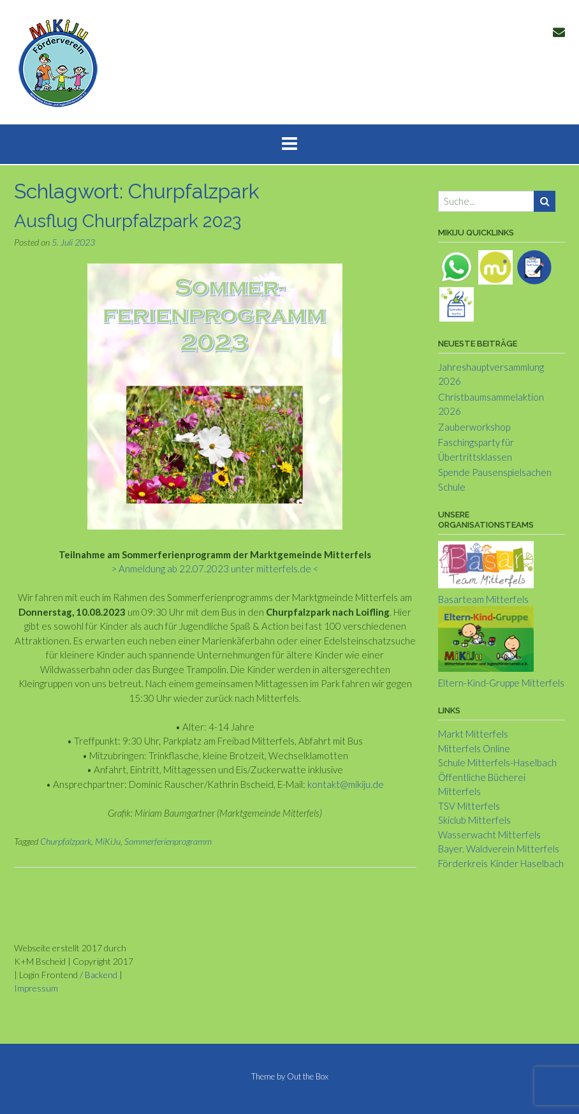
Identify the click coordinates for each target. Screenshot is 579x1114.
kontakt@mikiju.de (345, 784)
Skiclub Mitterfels (474, 820)
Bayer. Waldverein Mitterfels (498, 848)
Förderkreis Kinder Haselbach (501, 863)
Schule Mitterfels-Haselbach (497, 762)
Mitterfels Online (474, 748)
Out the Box (307, 1076)
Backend (101, 974)
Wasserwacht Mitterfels (489, 834)
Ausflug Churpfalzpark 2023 (127, 221)
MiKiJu (108, 841)
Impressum (36, 988)
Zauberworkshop (474, 427)
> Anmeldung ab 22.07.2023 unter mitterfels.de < (215, 568)
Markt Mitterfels (473, 733)
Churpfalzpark (65, 841)
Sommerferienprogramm (168, 841)
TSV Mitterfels (469, 806)
